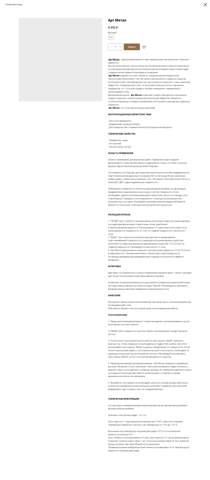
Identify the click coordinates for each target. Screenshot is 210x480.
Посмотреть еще (14, 4)
